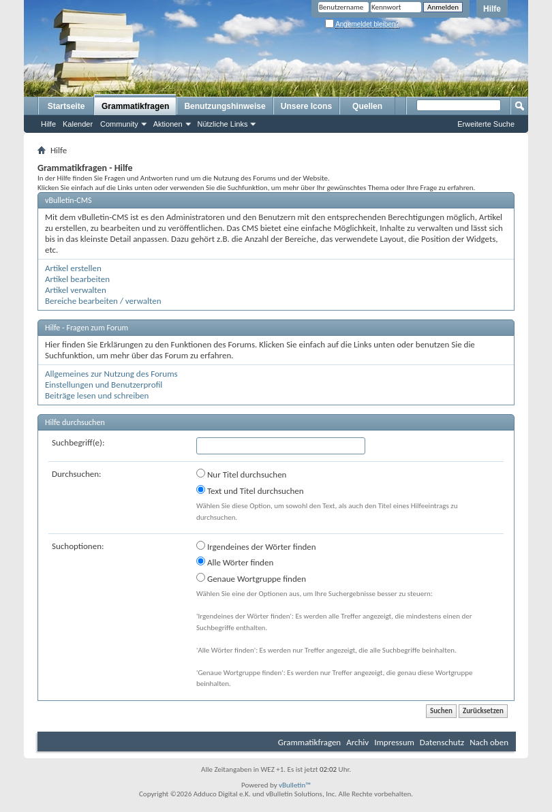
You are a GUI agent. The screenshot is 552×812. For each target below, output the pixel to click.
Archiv (357, 742)
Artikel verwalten (75, 290)
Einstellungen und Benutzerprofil (103, 384)
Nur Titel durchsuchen (241, 474)
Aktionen (168, 124)
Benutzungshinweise (224, 106)
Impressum (394, 742)
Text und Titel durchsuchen (250, 490)
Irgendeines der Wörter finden (256, 546)
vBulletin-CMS (68, 200)
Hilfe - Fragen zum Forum (86, 327)
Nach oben (489, 742)
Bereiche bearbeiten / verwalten (103, 301)
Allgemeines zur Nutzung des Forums (111, 374)
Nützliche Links (223, 124)
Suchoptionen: (78, 546)
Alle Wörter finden (234, 562)
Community (119, 124)
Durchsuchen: (77, 474)
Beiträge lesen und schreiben (97, 395)
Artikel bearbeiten (77, 279)
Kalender (78, 124)
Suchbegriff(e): (78, 442)
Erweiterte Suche (486, 124)
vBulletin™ (295, 785)
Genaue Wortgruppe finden (251, 578)
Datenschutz (442, 742)
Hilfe (492, 9)
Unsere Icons (306, 106)
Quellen (367, 106)
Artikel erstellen (73, 268)
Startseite (66, 106)
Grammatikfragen (135, 106)
